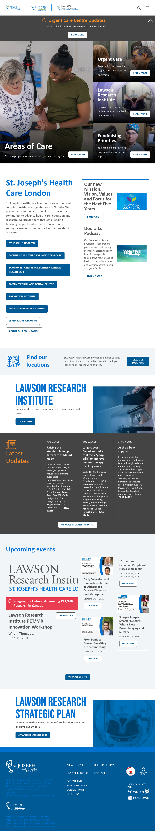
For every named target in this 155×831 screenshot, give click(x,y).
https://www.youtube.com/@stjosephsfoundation (30, 826)
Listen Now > (94, 276)
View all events (77, 677)
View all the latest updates (77, 525)
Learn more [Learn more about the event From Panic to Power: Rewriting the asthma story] (92, 658)
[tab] (147, 8)
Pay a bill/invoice (78, 773)
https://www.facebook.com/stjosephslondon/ (29, 780)
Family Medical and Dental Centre (31, 284)
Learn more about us (23, 320)
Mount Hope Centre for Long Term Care (35, 255)
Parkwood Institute (22, 296)
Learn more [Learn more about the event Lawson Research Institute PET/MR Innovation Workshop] (66, 615)
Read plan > (94, 217)
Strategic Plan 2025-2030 (32, 735)
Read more (77, 35)
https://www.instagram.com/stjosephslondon (29, 783)
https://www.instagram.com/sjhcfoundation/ (28, 820)
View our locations (138, 361)
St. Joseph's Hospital (22, 243)
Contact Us (101, 773)
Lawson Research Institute (27, 308)
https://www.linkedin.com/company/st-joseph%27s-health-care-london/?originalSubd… (26, 789)
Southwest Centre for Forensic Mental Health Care (35, 270)
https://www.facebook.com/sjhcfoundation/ (27, 817)
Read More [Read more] (125, 497)
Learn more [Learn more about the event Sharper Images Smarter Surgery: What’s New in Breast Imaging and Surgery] (128, 644)
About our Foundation (24, 331)
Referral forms (104, 765)
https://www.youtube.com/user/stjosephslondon (31, 795)
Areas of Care (75, 765)
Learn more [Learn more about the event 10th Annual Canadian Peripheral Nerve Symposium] (128, 583)
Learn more (78, 154)
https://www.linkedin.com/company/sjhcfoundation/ (32, 823)
